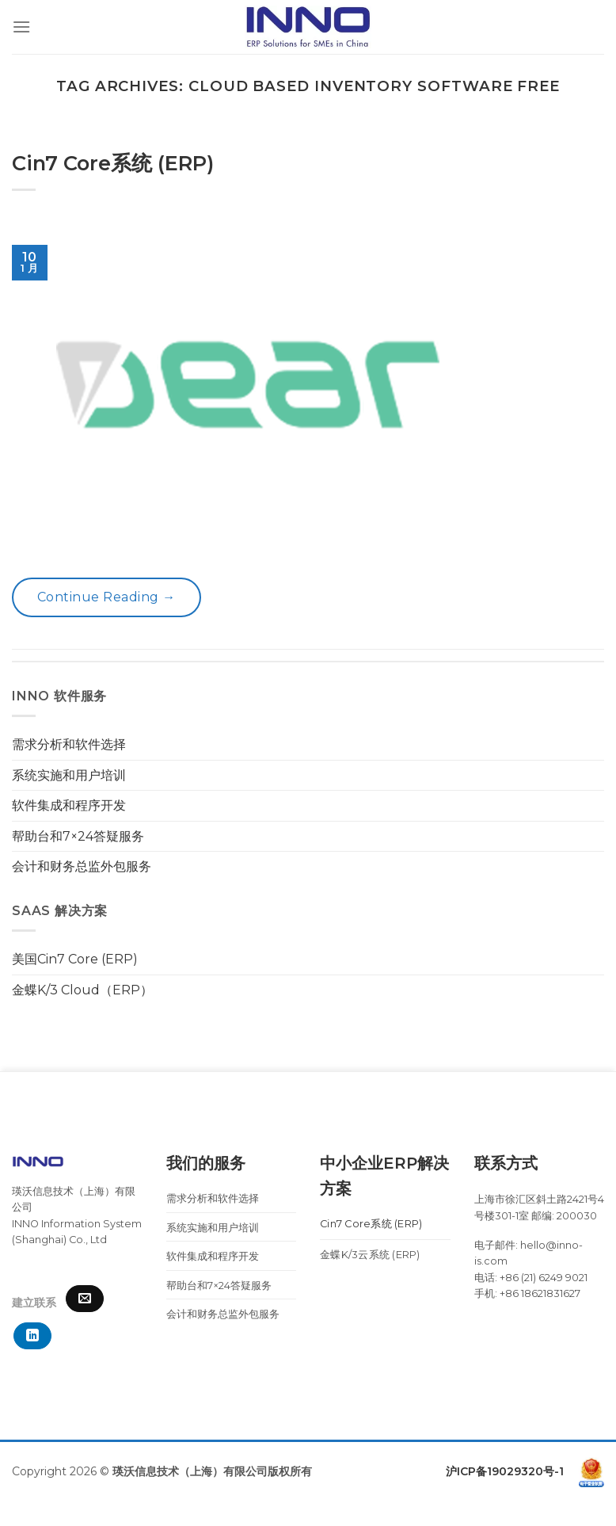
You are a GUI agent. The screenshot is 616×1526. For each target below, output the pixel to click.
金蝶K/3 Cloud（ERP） (82, 990)
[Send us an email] (85, 1298)
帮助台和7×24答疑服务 (78, 836)
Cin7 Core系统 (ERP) (113, 163)
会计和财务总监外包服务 (81, 866)
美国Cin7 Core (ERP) (75, 959)
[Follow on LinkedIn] (32, 1335)
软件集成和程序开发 (69, 805)
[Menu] (21, 26)
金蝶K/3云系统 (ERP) (370, 1255)
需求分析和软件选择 (69, 744)
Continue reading (106, 597)
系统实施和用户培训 (69, 775)
